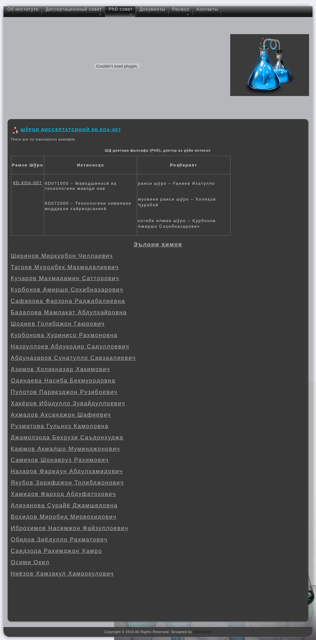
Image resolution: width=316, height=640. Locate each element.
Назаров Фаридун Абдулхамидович (67, 471)
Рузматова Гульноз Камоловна (59, 426)
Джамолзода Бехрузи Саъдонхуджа (67, 437)
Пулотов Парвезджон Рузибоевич (64, 392)
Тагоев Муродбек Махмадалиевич (65, 267)
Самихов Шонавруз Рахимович (60, 460)
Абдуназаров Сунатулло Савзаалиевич (73, 358)
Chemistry (202, 632)
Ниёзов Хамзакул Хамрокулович (62, 574)
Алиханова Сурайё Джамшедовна (64, 505)
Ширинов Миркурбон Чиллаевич (62, 256)
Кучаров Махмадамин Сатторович (65, 278)
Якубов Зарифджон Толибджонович (67, 483)
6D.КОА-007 (27, 182)
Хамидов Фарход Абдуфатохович (63, 494)
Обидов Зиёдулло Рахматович (59, 539)
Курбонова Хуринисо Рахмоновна (64, 335)
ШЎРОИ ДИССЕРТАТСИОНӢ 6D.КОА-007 (71, 129)
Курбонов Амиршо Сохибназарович (67, 290)
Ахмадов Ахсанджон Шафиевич (61, 415)
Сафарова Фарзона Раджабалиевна (68, 301)
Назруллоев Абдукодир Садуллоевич (70, 346)
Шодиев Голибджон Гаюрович (58, 324)
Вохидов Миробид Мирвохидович (64, 517)
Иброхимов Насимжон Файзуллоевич (69, 528)
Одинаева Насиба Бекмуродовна (63, 380)
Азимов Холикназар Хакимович (60, 369)
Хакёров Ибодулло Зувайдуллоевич (68, 403)
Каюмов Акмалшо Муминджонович (65, 449)
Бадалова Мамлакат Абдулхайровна (69, 312)
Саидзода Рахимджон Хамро (56, 551)
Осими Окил (30, 562)
